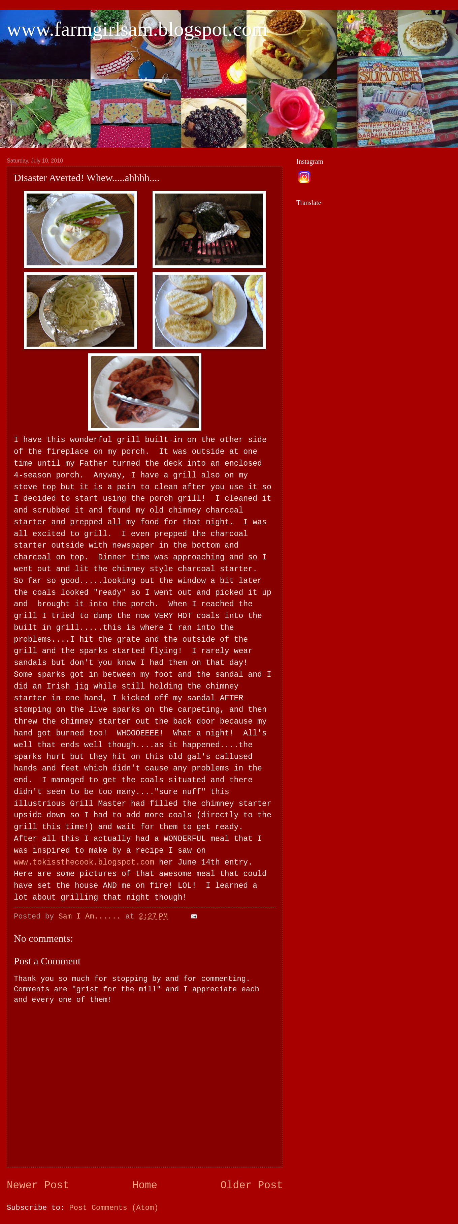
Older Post (252, 1185)
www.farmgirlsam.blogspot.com (137, 29)
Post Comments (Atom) (114, 1208)
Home (144, 1185)
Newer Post (38, 1185)
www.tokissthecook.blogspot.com (84, 862)
